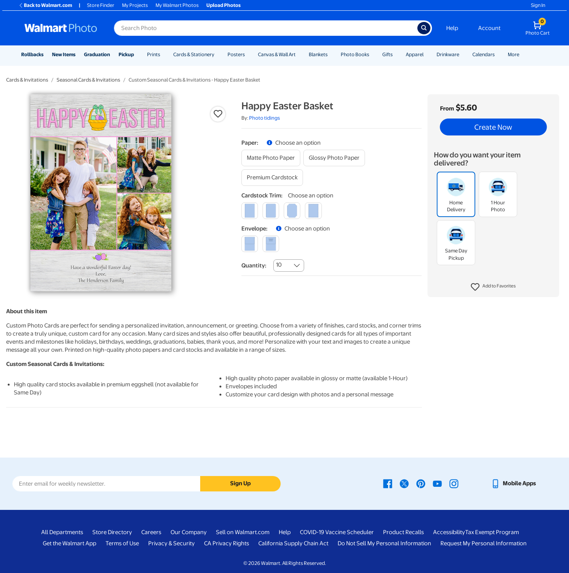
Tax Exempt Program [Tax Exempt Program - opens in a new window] (492, 532)
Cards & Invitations (27, 80)
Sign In (538, 5)
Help (452, 28)
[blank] (249, 244)
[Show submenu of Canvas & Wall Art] (299, 54)
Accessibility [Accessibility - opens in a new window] (449, 532)
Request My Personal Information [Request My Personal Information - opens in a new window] (483, 543)
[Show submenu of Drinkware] (462, 54)
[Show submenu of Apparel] (427, 54)
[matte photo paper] (270, 158)
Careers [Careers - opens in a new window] (151, 532)
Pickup (126, 54)
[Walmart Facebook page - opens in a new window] (387, 483)
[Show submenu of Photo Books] (372, 54)
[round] (271, 210)
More (513, 54)
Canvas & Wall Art (277, 54)
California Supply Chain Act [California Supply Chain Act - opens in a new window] (293, 543)
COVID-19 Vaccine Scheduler (337, 532)
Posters (236, 54)
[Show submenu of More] (522, 54)
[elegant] (292, 210)
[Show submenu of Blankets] (331, 54)
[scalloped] (313, 210)
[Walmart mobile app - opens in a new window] (513, 483)
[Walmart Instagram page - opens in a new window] (454, 483)
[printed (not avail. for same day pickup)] (271, 244)
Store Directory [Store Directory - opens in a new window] (112, 532)
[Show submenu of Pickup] (137, 54)
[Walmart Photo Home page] (60, 28)
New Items (63, 54)
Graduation (97, 54)
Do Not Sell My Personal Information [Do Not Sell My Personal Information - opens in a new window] (384, 543)
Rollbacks (32, 54)
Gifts (387, 54)
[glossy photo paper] (334, 158)
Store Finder (100, 5)
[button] (493, 287)
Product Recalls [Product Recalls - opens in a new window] (403, 532)
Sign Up (240, 483)
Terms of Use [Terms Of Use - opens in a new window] (122, 543)
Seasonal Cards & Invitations (88, 80)
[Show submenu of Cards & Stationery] (218, 54)
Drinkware (448, 54)
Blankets (318, 54)
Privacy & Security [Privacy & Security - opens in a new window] (171, 543)
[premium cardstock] (272, 177)
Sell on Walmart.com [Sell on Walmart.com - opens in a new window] (242, 532)
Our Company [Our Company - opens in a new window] (189, 532)
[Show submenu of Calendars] (498, 54)
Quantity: (253, 265)
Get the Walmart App (69, 543)
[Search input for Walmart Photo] (265, 28)
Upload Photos (223, 5)
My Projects (135, 5)
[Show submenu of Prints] (163, 54)
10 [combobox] (279, 264)
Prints (153, 54)
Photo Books (355, 54)
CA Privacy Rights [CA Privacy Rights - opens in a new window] (226, 543)
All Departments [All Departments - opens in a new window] (62, 532)
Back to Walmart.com (45, 5)
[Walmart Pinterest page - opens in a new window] (420, 483)
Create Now (493, 127)
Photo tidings (264, 118)
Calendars (483, 54)
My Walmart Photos (177, 5)
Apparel (414, 54)
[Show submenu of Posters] (248, 54)
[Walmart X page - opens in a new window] (404, 483)
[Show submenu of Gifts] (396, 54)
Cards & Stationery (193, 54)
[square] (249, 210)
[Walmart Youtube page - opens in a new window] (437, 483)
